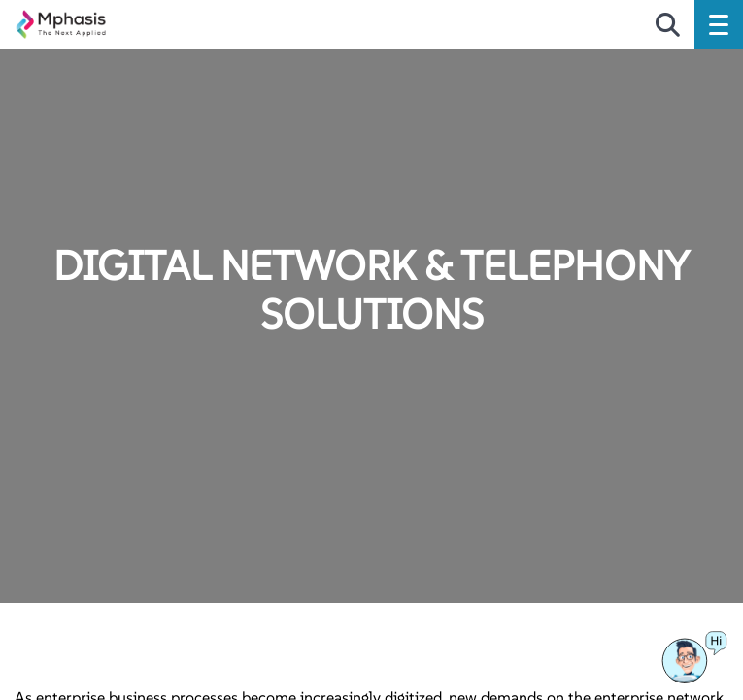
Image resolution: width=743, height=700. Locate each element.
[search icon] (668, 26)
